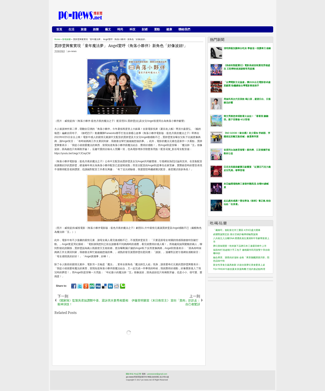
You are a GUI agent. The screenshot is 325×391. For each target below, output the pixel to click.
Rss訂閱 (137, 374)
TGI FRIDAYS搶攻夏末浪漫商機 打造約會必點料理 (239, 269)
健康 (169, 29)
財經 (145, 29)
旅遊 (84, 29)
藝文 (108, 29)
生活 (71, 29)
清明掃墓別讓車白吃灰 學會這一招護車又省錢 (247, 48)
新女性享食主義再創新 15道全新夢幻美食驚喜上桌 (239, 265)
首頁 (59, 29)
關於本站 (130, 374)
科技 (132, 29)
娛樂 (96, 29)
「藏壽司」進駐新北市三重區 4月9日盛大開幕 (236, 230)
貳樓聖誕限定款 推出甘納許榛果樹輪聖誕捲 (235, 234)
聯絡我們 (184, 29)
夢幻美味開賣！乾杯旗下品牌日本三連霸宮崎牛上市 (239, 246)
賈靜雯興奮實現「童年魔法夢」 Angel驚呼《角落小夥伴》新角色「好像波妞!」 (120, 46)
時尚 (120, 29)
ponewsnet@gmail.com (157, 374)
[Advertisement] (194, 15)
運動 (157, 29)
